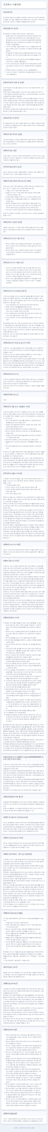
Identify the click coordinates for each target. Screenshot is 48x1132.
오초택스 (16, 1128)
